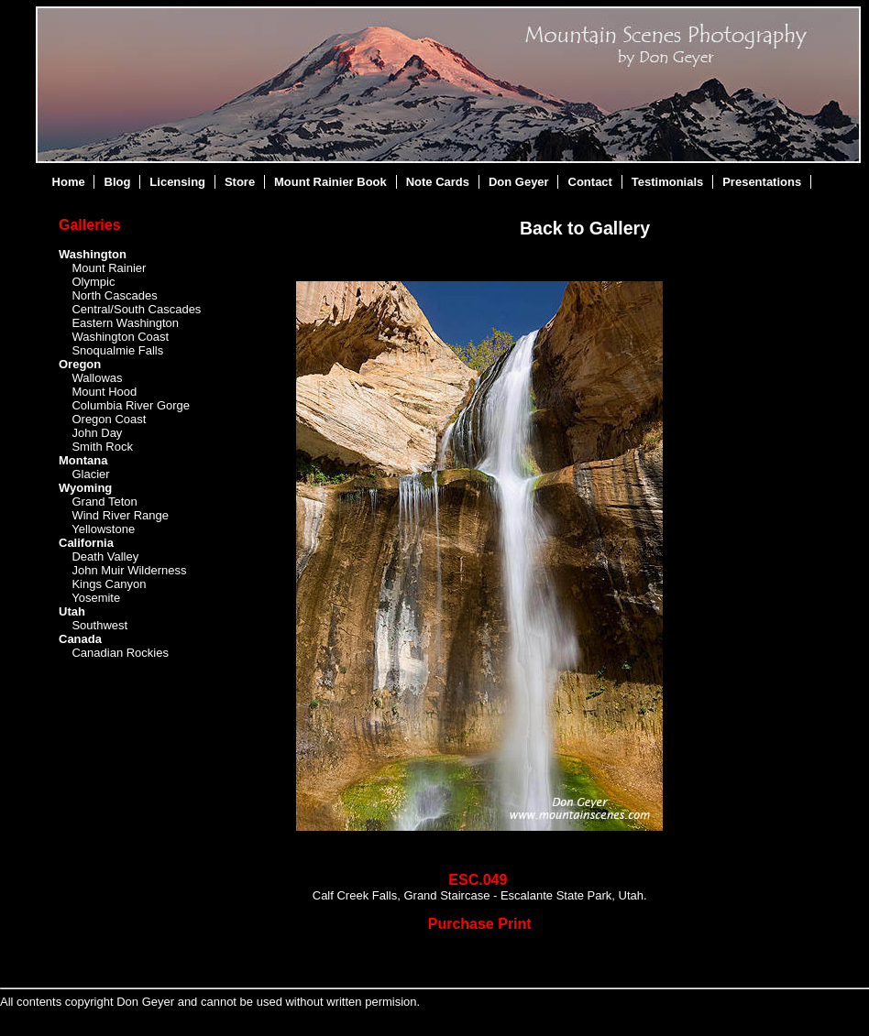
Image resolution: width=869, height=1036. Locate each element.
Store (240, 182)
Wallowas (97, 378)
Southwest (99, 625)
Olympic (93, 282)
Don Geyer (519, 182)
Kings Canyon (109, 584)
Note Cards (437, 182)
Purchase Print (480, 924)
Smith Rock (102, 446)
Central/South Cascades (136, 309)
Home (68, 182)
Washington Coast (120, 337)
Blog (117, 182)
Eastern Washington (125, 323)
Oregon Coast (109, 419)
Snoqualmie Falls (117, 350)
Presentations (761, 182)
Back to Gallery (585, 228)
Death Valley (105, 556)
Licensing (177, 182)
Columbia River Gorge (131, 405)
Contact (590, 182)
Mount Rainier (109, 268)
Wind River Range (120, 515)
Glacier (90, 474)
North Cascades (114, 295)
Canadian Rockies (120, 653)
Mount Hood (104, 391)
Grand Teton (104, 501)
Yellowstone (103, 529)
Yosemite (96, 598)
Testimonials (668, 182)
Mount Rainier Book (330, 182)
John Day (97, 433)
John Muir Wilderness (129, 570)
